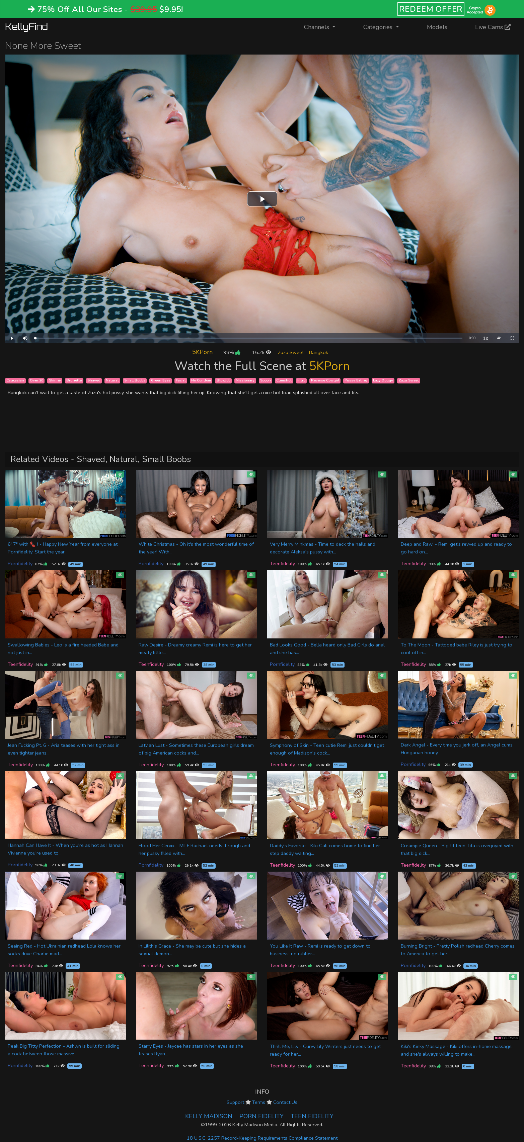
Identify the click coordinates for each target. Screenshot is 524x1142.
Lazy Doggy (383, 380)
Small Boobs (134, 380)
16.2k (261, 352)
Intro (301, 380)
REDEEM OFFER (431, 9)
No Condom (201, 380)
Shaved (93, 380)
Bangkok (318, 352)
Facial (180, 380)
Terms (258, 1102)
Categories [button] (378, 27)
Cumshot (284, 380)
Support (235, 1102)
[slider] (248, 338)
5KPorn (202, 352)
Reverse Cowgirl (325, 380)
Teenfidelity (282, 563)
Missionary (245, 380)
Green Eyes (160, 380)
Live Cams (493, 27)
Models (437, 27)
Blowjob (223, 380)
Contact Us (285, 1102)
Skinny (55, 380)
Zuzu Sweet (291, 352)
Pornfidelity (20, 563)
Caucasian (15, 380)
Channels (324, 26)
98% (231, 352)
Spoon (265, 380)
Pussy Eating (356, 380)
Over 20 (36, 380)
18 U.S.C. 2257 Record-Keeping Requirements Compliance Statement (262, 1138)
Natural (112, 380)
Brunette (74, 380)
